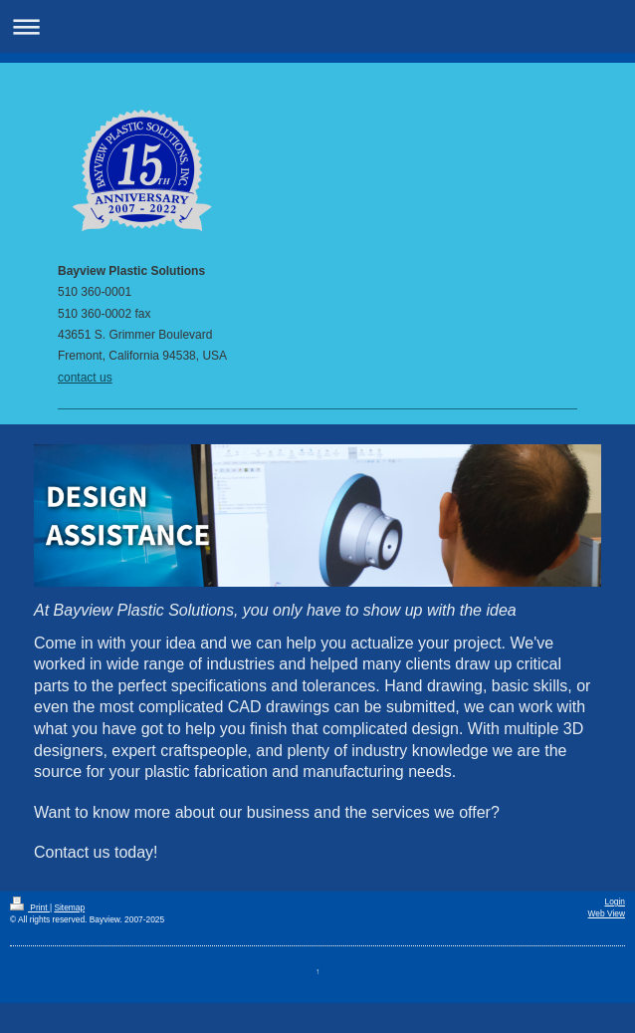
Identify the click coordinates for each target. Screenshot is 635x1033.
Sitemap (69, 907)
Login (615, 901)
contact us (85, 378)
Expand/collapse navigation (317, 26)
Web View (606, 913)
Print (30, 907)
